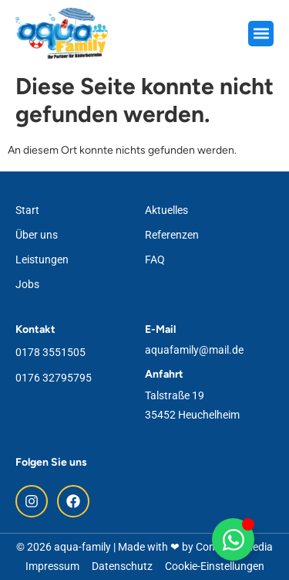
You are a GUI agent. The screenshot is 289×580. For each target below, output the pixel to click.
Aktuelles (166, 210)
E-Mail (160, 329)
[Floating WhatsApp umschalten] (233, 539)
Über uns (36, 235)
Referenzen (172, 235)
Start (27, 210)
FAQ (155, 259)
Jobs (27, 284)
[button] (261, 33)
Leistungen (42, 259)
